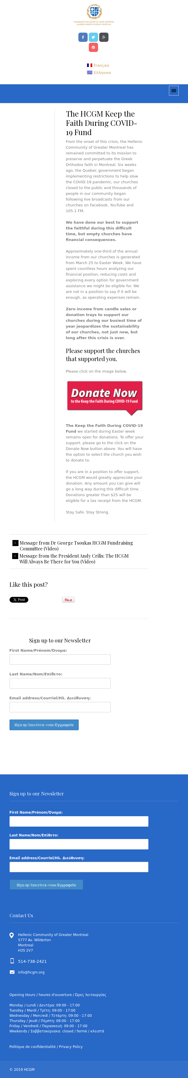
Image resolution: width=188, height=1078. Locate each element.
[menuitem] (98, 65)
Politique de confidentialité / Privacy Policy (46, 1047)
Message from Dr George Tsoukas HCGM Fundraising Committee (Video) (76, 546)
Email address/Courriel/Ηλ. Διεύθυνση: (50, 698)
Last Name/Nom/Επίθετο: (36, 674)
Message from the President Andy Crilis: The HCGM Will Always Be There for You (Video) (74, 559)
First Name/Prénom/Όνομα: (38, 650)
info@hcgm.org (31, 972)
